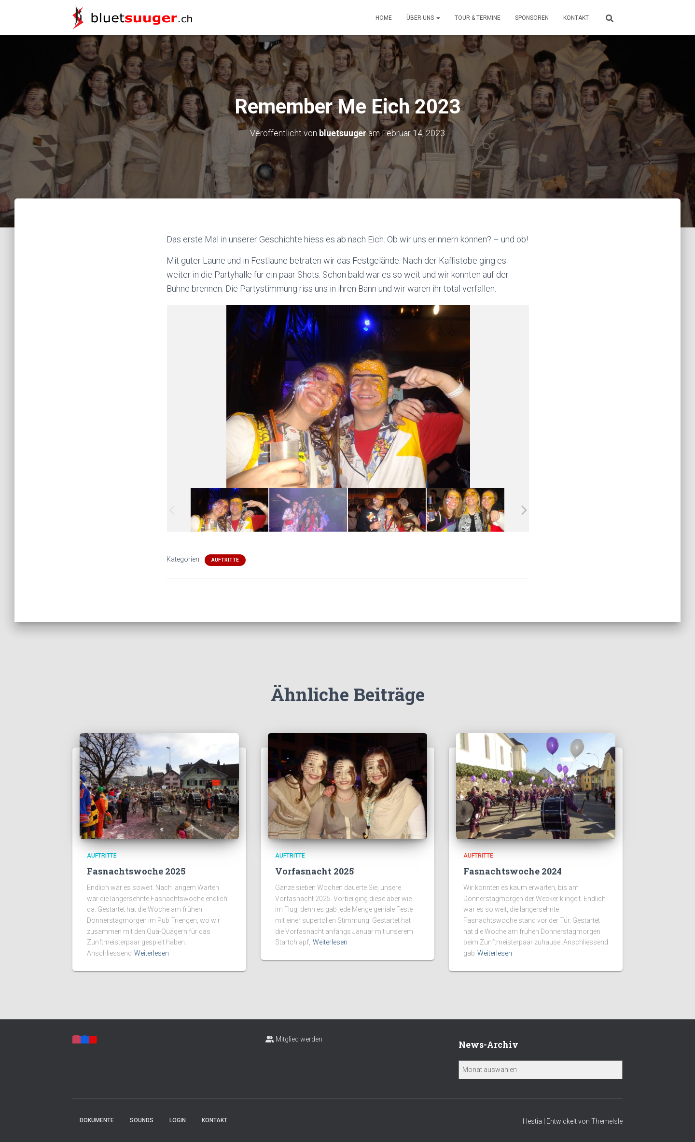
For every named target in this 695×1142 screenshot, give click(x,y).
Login (177, 1119)
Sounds (141, 1119)
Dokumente (97, 1119)
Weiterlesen (151, 953)
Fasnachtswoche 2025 (136, 870)
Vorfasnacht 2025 (314, 870)
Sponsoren (532, 17)
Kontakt (576, 17)
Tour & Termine (477, 17)
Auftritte (225, 559)
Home (383, 17)
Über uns (423, 17)
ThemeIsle (607, 1121)
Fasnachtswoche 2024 (512, 870)
